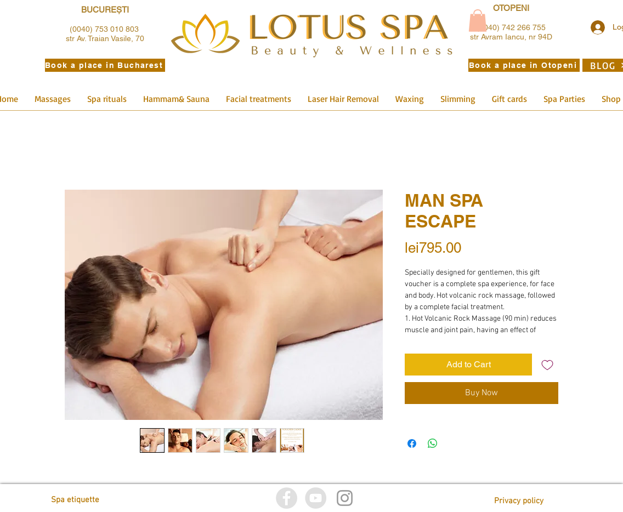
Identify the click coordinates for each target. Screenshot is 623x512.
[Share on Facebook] (411, 443)
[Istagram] (344, 498)
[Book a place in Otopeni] (524, 65)
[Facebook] (286, 498)
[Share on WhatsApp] (432, 443)
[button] (477, 20)
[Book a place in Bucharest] (105, 65)
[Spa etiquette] (100, 500)
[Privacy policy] (518, 501)
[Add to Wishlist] (547, 365)
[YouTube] (315, 498)
